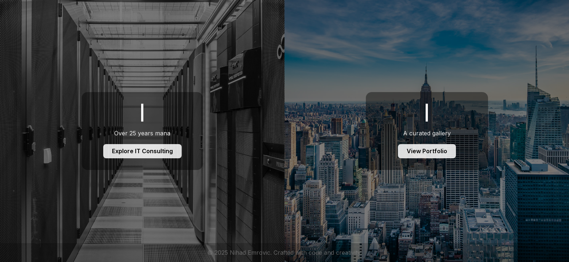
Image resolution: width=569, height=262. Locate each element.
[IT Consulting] (142, 131)
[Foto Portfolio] (426, 131)
